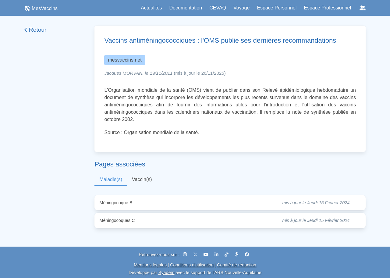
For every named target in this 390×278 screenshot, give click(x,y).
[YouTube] (206, 254)
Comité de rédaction (236, 264)
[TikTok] (227, 254)
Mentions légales (150, 264)
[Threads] (237, 254)
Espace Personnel (276, 7)
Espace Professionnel (327, 7)
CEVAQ (217, 7)
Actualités (151, 7)
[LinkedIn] (217, 254)
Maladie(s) (110, 179)
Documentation (185, 7)
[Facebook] (246, 254)
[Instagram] (186, 254)
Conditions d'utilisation (192, 264)
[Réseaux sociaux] (362, 8)
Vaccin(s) (142, 179)
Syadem (166, 272)
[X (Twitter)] (196, 254)
